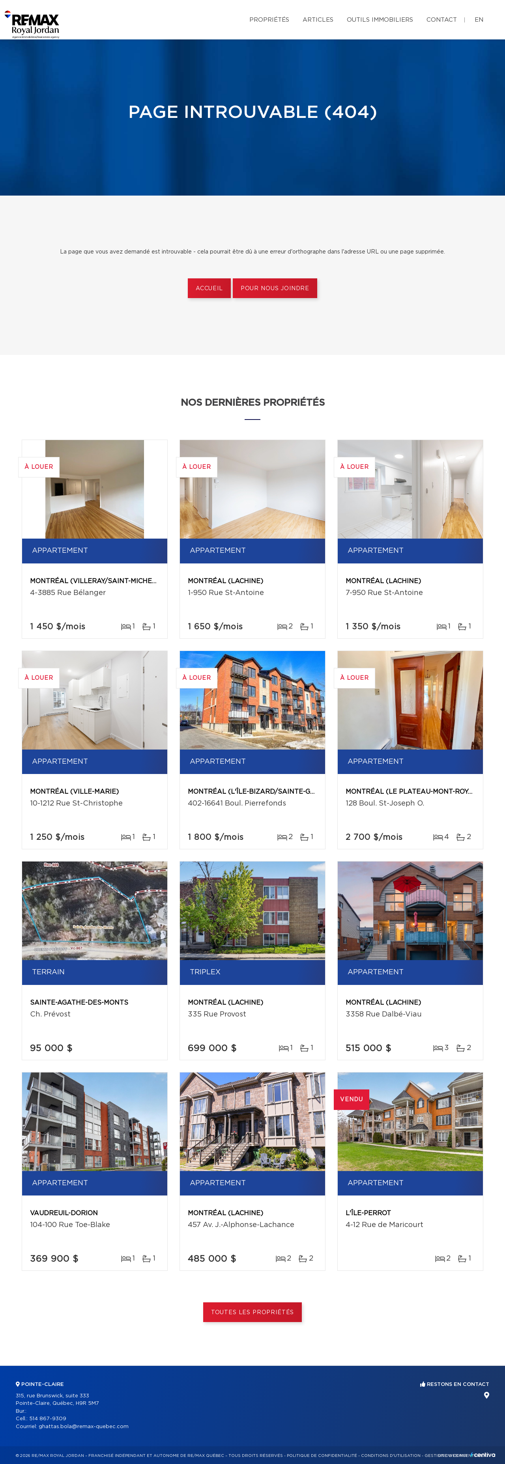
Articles (318, 20)
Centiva (483, 1454)
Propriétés (269, 20)
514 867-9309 (47, 1418)
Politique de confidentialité (322, 1456)
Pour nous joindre (275, 288)
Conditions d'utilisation (391, 1456)
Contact (441, 20)
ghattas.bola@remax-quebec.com (84, 1426)
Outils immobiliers (380, 20)
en (479, 20)
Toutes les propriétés (252, 1312)
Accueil (209, 288)
